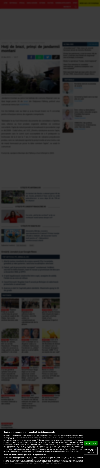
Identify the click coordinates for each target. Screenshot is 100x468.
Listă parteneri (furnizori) (10, 465)
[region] (50, 448)
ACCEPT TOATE (91, 443)
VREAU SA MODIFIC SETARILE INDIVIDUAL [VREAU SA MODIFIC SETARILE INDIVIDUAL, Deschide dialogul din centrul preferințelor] (90, 450)
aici (16, 448)
